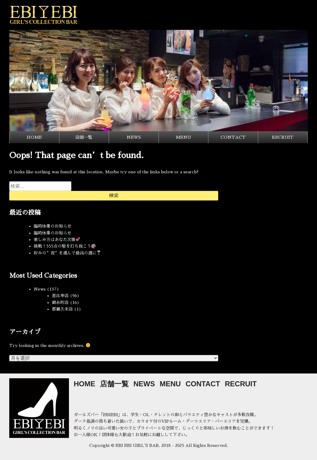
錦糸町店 (60, 302)
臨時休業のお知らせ (52, 226)
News (40, 289)
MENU (183, 137)
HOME (34, 137)
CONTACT (233, 137)
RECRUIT (282, 137)
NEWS (134, 137)
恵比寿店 (60, 296)
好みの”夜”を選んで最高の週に (67, 253)
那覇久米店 (62, 309)
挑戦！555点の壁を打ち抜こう (65, 246)
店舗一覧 (84, 137)
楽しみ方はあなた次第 (57, 239)
